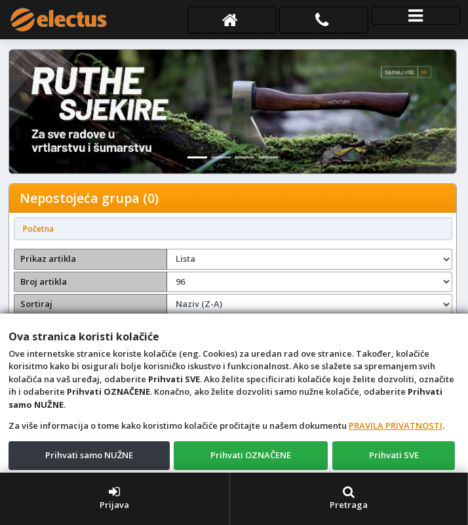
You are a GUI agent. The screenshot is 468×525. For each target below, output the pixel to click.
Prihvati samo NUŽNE (89, 455)
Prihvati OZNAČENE (250, 455)
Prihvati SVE (394, 455)
